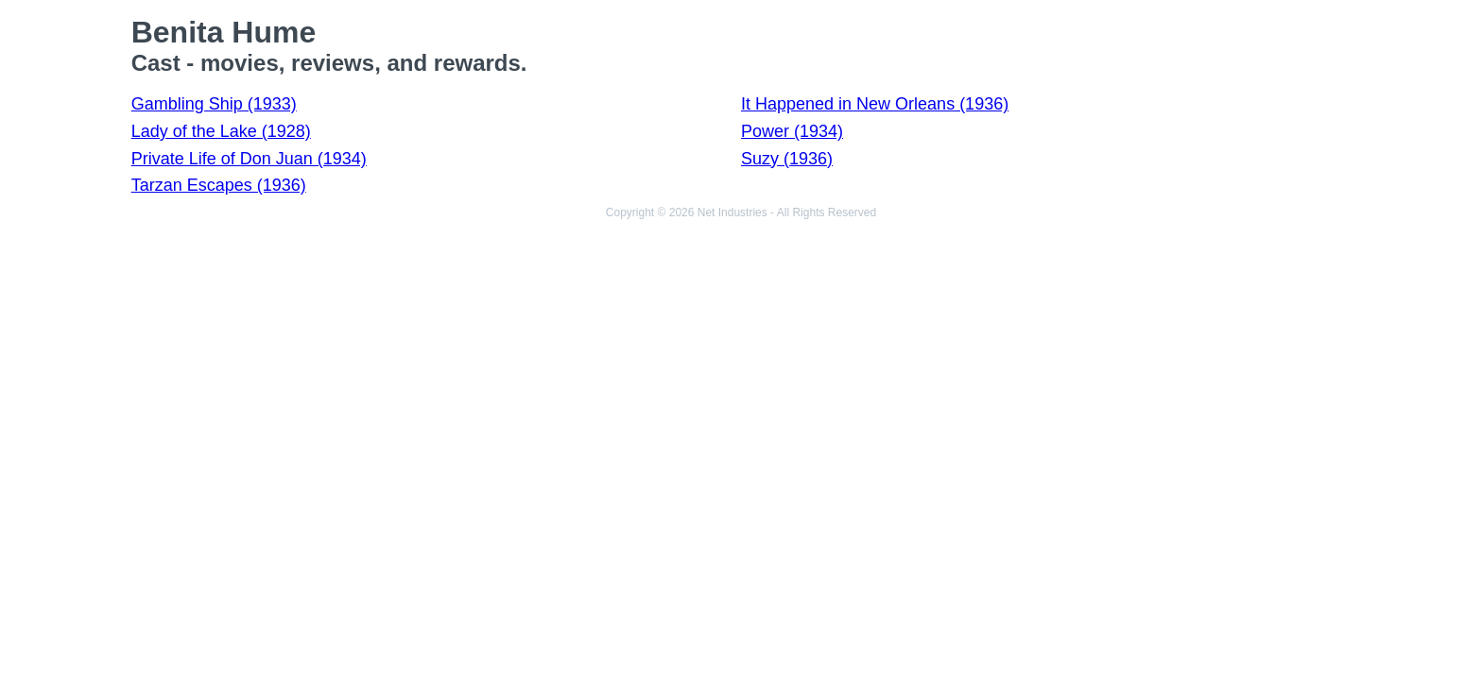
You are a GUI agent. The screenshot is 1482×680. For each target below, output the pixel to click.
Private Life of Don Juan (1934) (249, 158)
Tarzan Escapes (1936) (218, 185)
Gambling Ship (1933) (214, 103)
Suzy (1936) (787, 158)
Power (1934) (792, 131)
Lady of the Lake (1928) (221, 131)
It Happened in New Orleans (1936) (874, 103)
